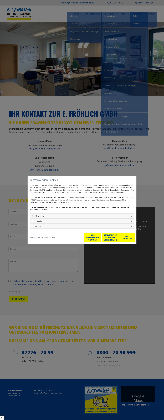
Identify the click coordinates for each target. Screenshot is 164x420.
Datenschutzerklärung (38, 237)
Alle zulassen (123, 237)
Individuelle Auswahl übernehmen (98, 237)
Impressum (53, 237)
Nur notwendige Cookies (74, 237)
